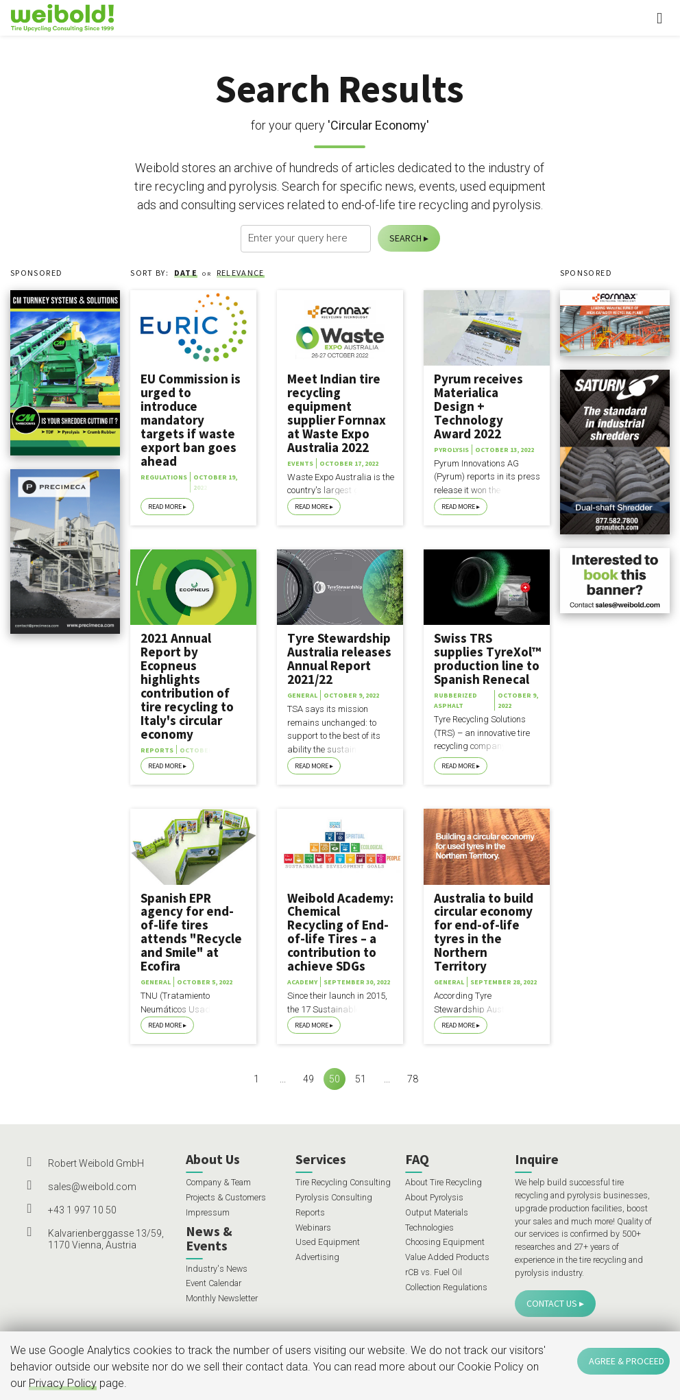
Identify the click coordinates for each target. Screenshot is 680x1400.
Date (185, 273)
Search (405, 238)
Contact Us (551, 1303)
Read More (165, 506)
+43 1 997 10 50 (82, 1210)
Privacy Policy (63, 1383)
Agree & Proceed (626, 1361)
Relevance (241, 273)
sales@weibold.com (92, 1186)
